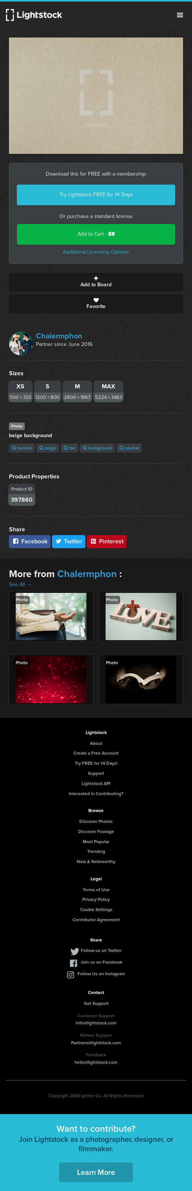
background (97, 448)
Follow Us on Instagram (101, 973)
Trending (96, 851)
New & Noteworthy (96, 861)
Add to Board (96, 282)
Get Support (96, 1003)
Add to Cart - (96, 234)
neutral (129, 448)
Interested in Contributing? (96, 793)
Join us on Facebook (101, 962)
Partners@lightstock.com (96, 1042)
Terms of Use (96, 889)
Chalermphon (59, 335)
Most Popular (96, 841)
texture (22, 448)
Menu (180, 15)
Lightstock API (96, 783)
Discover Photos (96, 821)
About (96, 743)
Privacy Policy (96, 899)
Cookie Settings (96, 909)
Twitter (69, 541)
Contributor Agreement (96, 919)
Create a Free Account (96, 753)
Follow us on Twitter (101, 950)
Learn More (96, 1172)
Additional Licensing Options (96, 252)
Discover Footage (96, 831)
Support (96, 773)
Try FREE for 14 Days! (96, 763)
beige (47, 448)
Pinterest (107, 541)
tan (69, 448)
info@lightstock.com (96, 1023)
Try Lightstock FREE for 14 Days (96, 194)
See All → (20, 584)
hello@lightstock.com (96, 1062)
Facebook (30, 541)
